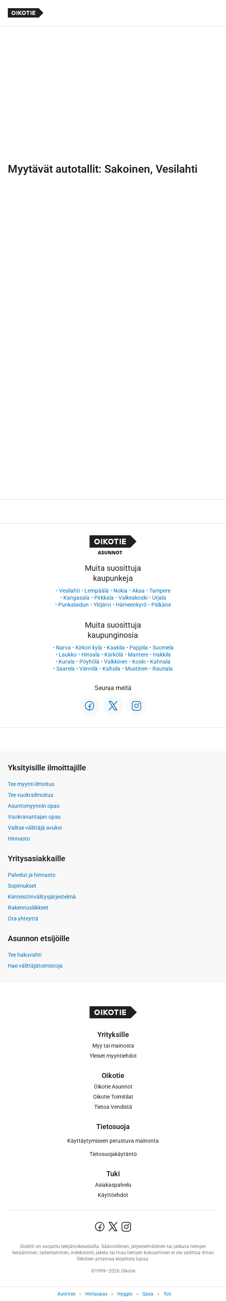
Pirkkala (104, 598)
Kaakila (116, 647)
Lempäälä (96, 591)
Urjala (159, 598)
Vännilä (88, 669)
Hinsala (90, 654)
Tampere (159, 591)
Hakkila (162, 654)
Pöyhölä (89, 661)
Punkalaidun (73, 605)
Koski (138, 661)
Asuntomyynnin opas (33, 806)
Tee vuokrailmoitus (30, 795)
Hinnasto (19, 838)
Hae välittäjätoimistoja (35, 966)
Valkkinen (115, 661)
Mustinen (136, 669)
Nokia (120, 591)
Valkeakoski (132, 598)
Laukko (68, 654)
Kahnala (160, 661)
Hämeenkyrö (131, 605)
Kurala (67, 661)
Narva (63, 647)
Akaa (138, 591)
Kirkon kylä (88, 647)
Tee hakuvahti (24, 955)
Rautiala (162, 669)
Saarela (65, 669)
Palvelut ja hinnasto (32, 875)
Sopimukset (22, 886)
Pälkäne (161, 605)
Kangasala (76, 598)
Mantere (138, 654)
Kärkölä (113, 654)
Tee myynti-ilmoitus (31, 784)
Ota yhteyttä (23, 918)
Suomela (163, 647)
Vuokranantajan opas (34, 817)
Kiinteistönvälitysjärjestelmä (42, 897)
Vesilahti (69, 591)
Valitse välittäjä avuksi (35, 828)
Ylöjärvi (102, 605)
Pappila (138, 647)
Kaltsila (111, 669)
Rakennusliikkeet (28, 908)
